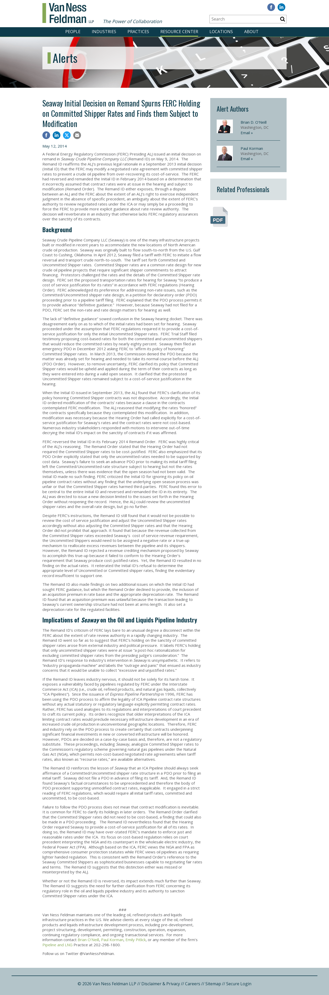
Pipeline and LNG (57, 944)
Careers (192, 984)
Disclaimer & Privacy (160, 984)
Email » (247, 132)
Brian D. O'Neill (254, 122)
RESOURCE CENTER (179, 31)
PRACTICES (138, 31)
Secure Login (238, 984)
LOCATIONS (221, 31)
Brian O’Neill (88, 939)
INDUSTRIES (104, 31)
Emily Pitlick (135, 939)
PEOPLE (72, 31)
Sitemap (213, 984)
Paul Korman (112, 939)
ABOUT (251, 31)
